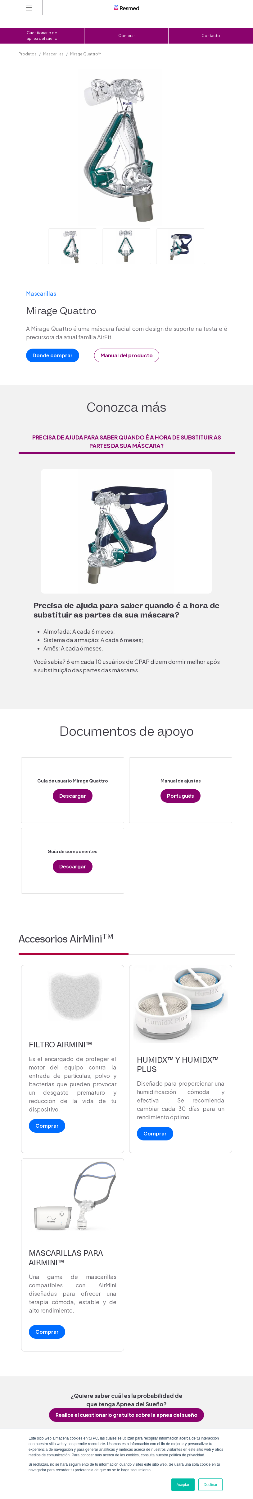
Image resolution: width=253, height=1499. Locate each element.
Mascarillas (53, 54)
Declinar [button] (210, 1485)
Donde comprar (53, 355)
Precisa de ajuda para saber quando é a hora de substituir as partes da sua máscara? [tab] (126, 441)
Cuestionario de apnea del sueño (42, 36)
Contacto (210, 35)
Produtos (28, 54)
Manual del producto (127, 355)
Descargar (72, 795)
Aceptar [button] (183, 1485)
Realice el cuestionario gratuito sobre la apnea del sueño (126, 1415)
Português (180, 795)
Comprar (126, 35)
